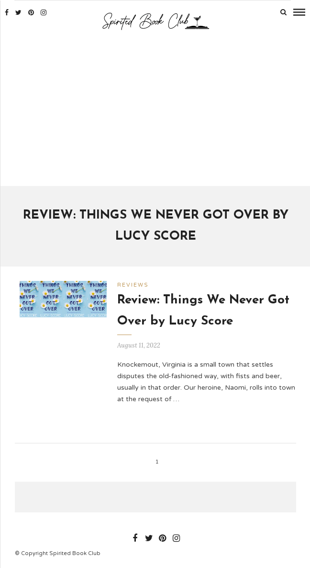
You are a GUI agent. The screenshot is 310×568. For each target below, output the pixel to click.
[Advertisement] (155, 109)
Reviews (133, 285)
